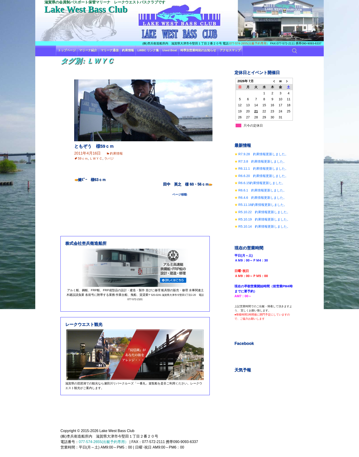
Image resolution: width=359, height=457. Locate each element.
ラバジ (109, 158)
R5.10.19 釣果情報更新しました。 (264, 219)
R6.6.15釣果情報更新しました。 (261, 183)
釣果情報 (128, 50)
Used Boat (170, 50)
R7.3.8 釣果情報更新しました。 (262, 161)
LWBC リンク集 (148, 50)
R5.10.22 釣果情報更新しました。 (264, 212)
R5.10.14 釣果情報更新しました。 (264, 226)
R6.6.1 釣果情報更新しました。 (262, 190)
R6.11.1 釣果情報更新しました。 (263, 168)
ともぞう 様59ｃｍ (94, 146)
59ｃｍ (83, 158)
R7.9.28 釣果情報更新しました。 (263, 154)
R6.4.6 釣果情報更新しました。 (262, 197)
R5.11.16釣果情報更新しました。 (262, 205)
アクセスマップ (230, 50)
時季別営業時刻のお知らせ (198, 50)
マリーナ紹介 (88, 50)
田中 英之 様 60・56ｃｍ (186, 184)
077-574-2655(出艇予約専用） (249, 43)
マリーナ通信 (110, 50)
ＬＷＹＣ (96, 158)
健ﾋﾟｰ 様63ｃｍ (92, 180)
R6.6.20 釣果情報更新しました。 (263, 176)
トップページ (67, 50)
